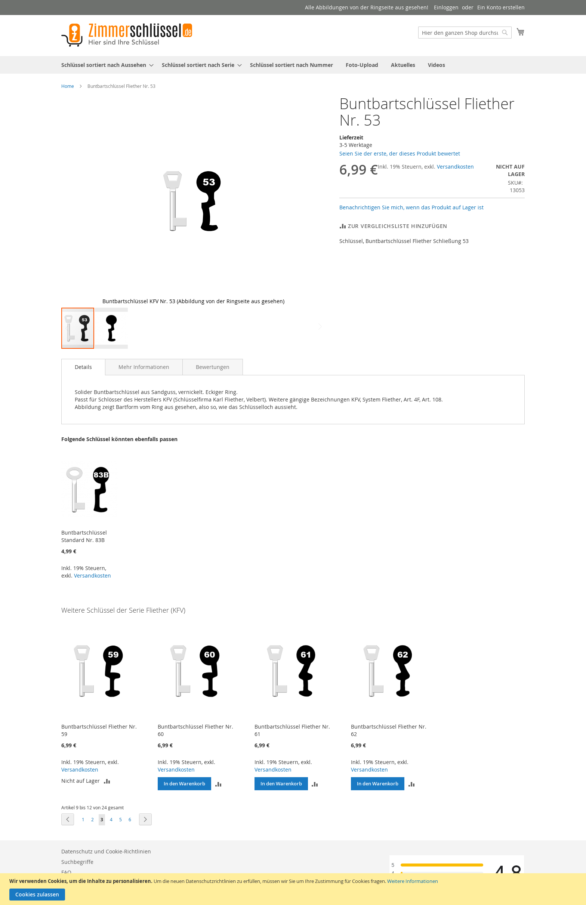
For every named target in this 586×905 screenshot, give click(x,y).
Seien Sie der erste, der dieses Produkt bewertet (399, 153)
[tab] (83, 367)
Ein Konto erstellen (501, 7)
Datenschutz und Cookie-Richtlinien (106, 851)
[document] (294, 889)
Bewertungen (212, 366)
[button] (311, 201)
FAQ (66, 872)
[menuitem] (105, 65)
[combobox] (465, 33)
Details (83, 366)
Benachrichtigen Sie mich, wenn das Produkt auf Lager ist (411, 207)
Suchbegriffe (77, 861)
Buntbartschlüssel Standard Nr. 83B (84, 536)
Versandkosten (455, 166)
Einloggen (446, 7)
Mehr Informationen (143, 366)
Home (67, 86)
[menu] (293, 65)
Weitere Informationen (412, 881)
